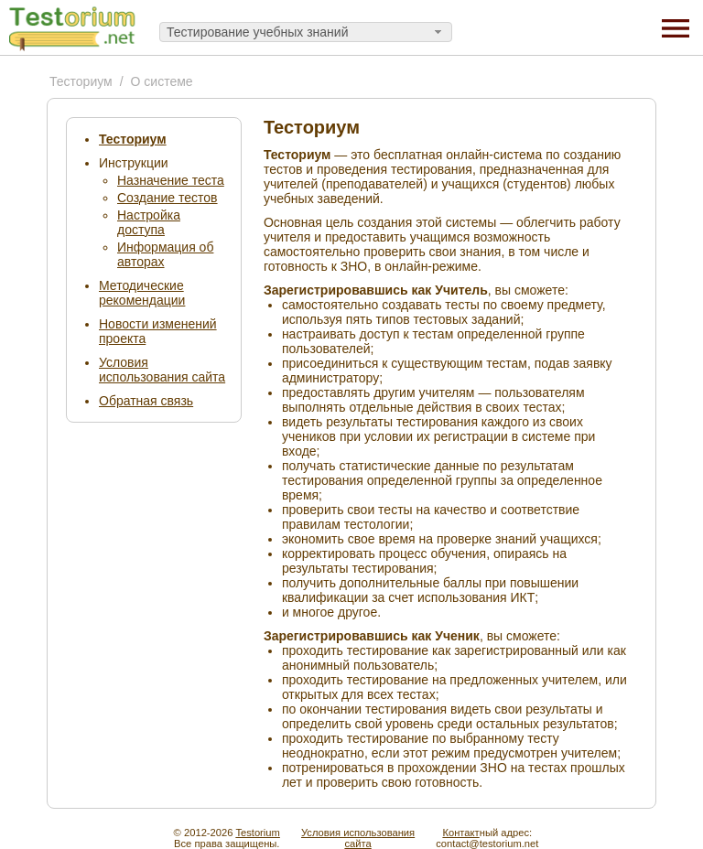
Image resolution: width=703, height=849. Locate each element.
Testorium (257, 832)
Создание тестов (167, 197)
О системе (162, 81)
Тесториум (81, 81)
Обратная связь (146, 400)
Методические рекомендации (142, 292)
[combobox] (305, 32)
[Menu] (675, 27)
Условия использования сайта (162, 369)
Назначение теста (170, 180)
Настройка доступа (148, 222)
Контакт (460, 832)
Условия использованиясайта (358, 838)
